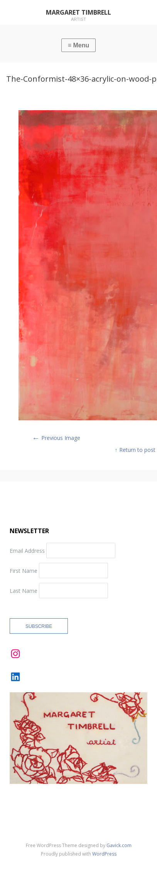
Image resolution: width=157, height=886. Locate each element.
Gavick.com (119, 845)
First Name (23, 570)
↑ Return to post (135, 449)
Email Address (27, 550)
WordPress (104, 854)
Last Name (23, 590)
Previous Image (56, 437)
